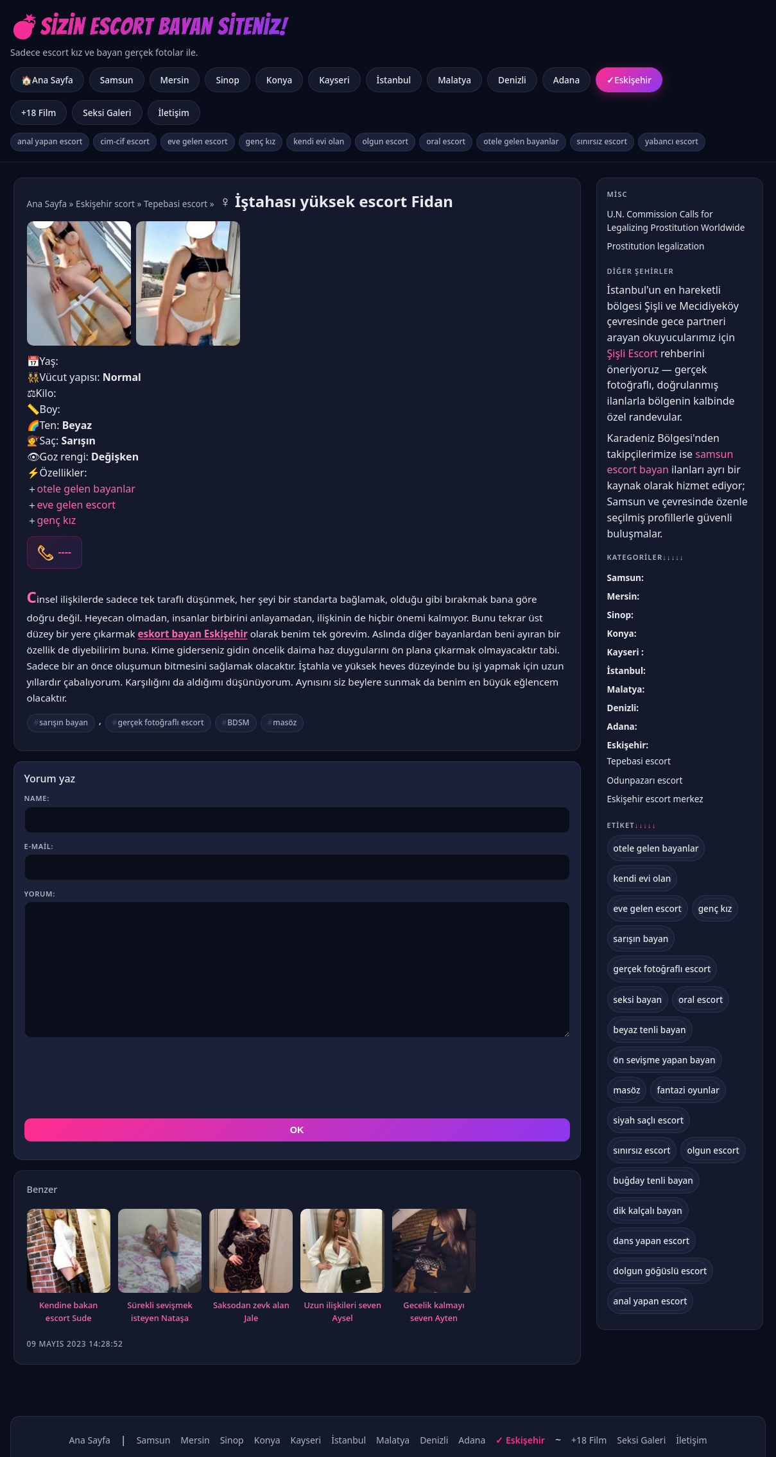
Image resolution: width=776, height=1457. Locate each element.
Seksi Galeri (107, 112)
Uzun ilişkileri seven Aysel (342, 1311)
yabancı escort (671, 141)
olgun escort (385, 141)
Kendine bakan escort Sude (68, 1311)
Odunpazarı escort (645, 780)
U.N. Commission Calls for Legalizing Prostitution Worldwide (676, 220)
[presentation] (122, 1078)
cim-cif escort (125, 141)
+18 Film (38, 112)
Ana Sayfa (47, 204)
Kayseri (334, 80)
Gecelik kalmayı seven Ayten (433, 1311)
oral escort (445, 141)
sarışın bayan (63, 722)
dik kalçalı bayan (648, 1210)
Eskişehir (632, 80)
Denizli (512, 80)
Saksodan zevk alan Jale (251, 1311)
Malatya (454, 80)
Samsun (117, 80)
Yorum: (39, 893)
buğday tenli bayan (653, 1180)
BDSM (238, 722)
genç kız (261, 141)
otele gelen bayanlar (520, 141)
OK (297, 1130)
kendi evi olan (318, 141)
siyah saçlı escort (649, 1120)
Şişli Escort (632, 353)
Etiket (632, 825)
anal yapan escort (49, 141)
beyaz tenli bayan (650, 1029)
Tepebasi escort (175, 204)
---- (64, 552)
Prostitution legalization (656, 246)
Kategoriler (645, 557)
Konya (279, 80)
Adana (566, 80)
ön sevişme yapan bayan (665, 1060)
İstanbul (394, 80)
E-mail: (39, 846)
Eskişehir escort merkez (655, 799)
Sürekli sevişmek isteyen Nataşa (159, 1311)
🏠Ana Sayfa (47, 80)
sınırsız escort (602, 141)
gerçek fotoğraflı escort (161, 722)
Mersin (174, 80)
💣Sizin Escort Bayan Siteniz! (148, 26)
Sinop (227, 80)
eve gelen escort (198, 141)
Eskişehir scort (105, 204)
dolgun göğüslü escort (660, 1271)
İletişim (174, 112)
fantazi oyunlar (688, 1090)
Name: (36, 798)
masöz (285, 722)
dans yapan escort (651, 1240)
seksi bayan (638, 999)
